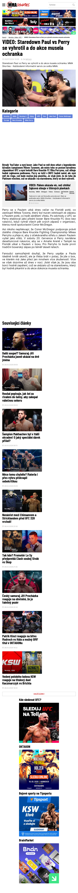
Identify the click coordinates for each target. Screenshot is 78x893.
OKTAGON (52, 345)
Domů (4, 37)
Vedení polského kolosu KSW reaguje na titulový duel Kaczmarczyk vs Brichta (19, 509)
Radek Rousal (72, 192)
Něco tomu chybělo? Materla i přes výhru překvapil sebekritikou (57, 394)
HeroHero (31, 872)
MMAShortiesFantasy (48, 872)
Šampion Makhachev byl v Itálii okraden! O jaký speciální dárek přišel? (17, 394)
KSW (13, 499)
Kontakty (52, 867)
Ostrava (57, 192)
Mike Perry (46, 120)
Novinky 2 (24, 116)
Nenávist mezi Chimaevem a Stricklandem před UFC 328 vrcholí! (19, 432)
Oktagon (45, 192)
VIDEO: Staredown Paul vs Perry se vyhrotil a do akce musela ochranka (47, 37)
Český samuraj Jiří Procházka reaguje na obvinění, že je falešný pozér (20, 471)
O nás (21, 872)
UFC (20, 37)
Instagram (39, 853)
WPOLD (29, 59)
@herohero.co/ (46, 830)
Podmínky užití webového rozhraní (14, 890)
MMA (15, 116)
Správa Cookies (32, 890)
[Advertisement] (39, 143)
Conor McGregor (10, 120)
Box (47, 116)
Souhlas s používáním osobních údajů (49, 890)
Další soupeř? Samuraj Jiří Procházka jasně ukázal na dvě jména (18, 355)
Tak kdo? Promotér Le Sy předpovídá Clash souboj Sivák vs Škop (55, 432)
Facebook (23, 853)
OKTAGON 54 (65, 192)
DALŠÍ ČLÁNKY (39, 523)
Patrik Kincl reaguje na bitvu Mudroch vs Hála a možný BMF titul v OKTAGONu (58, 471)
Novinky (11, 37)
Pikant (51, 422)
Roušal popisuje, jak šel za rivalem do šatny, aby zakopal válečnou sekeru (57, 355)
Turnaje (23, 120)
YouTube (55, 853)
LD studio (72, 890)
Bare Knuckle (34, 120)
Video (16, 37)
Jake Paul (56, 116)
